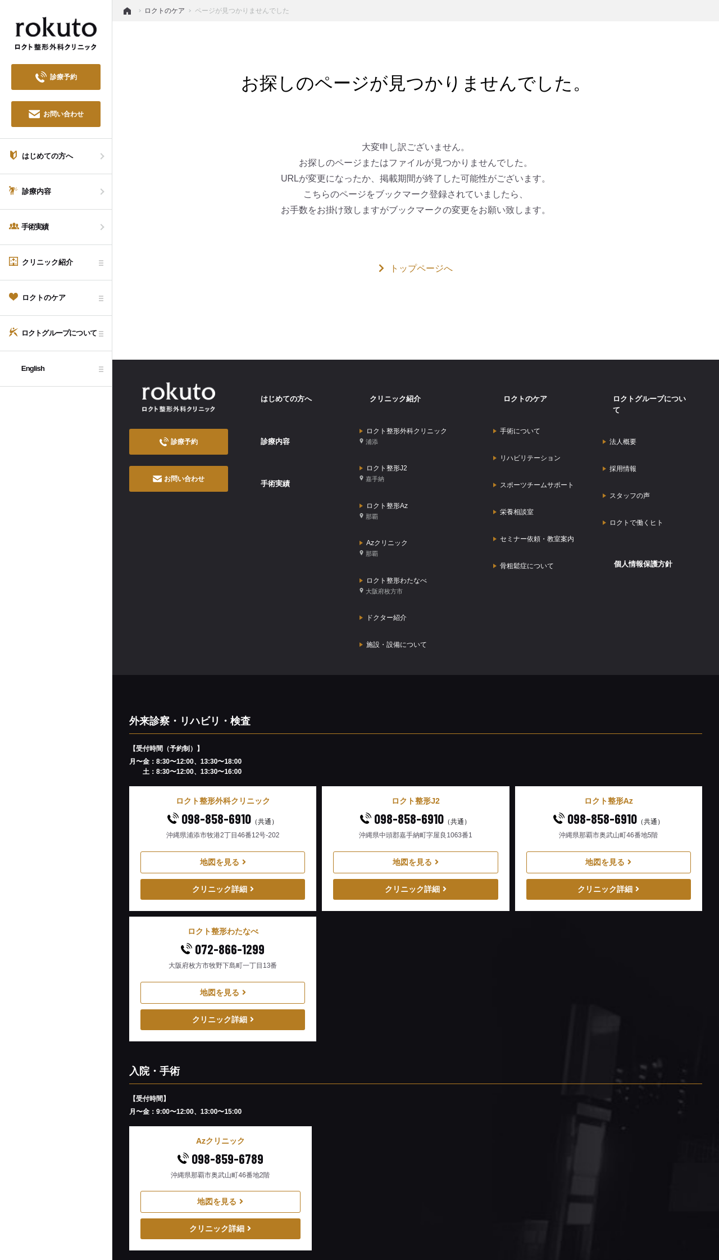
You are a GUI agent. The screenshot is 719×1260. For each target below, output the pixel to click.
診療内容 (265, 419)
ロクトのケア (515, 390)
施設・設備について (393, 565)
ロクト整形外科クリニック (403, 417)
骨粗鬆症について (523, 500)
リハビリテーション (527, 430)
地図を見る (223, 777)
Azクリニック (384, 498)
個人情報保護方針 (634, 492)
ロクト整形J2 (383, 444)
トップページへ (416, 268)
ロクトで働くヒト (633, 465)
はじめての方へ (276, 390)
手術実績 (265, 447)
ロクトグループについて (645, 390)
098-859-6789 (220, 1074)
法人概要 (619, 412)
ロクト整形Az (384, 471)
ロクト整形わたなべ (393, 525)
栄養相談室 (513, 465)
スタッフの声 (626, 447)
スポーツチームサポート (533, 447)
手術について (516, 412)
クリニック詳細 (223, 804)
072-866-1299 (223, 864)
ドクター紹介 (383, 547)
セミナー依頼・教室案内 (533, 482)
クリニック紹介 (385, 390)
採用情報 (619, 430)
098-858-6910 (222, 734)
